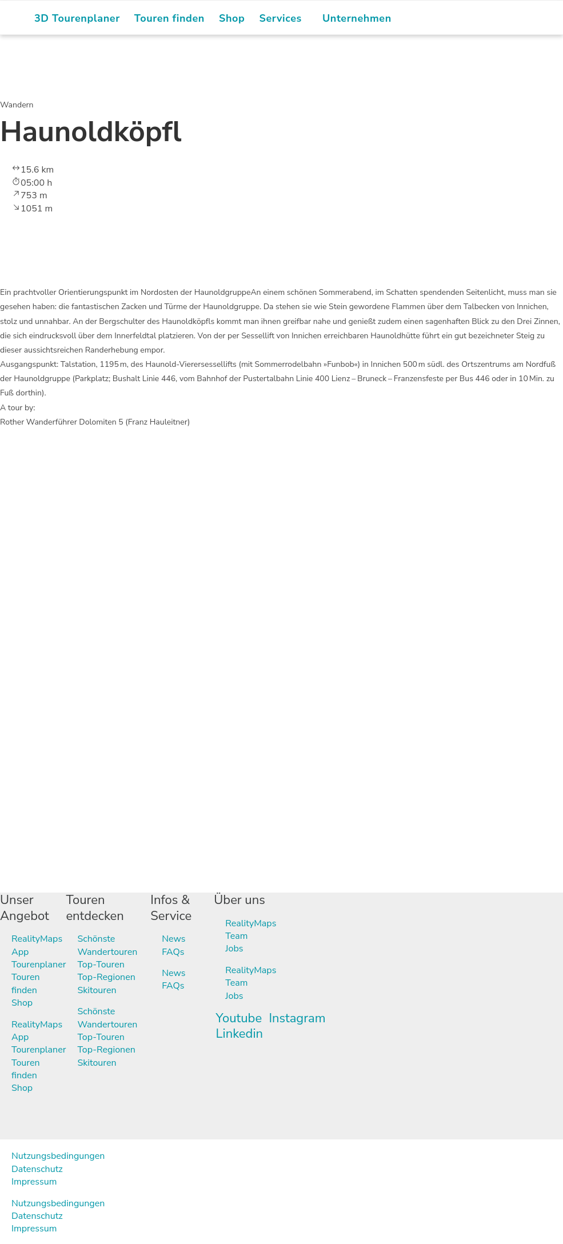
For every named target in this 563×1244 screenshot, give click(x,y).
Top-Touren (100, 964)
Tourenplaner (38, 964)
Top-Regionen (106, 977)
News (173, 939)
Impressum (34, 1181)
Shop (22, 1003)
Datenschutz (37, 1169)
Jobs (234, 948)
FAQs (173, 952)
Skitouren (96, 990)
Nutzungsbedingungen (58, 1156)
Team (236, 936)
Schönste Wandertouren (107, 945)
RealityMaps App (36, 945)
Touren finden (25, 983)
